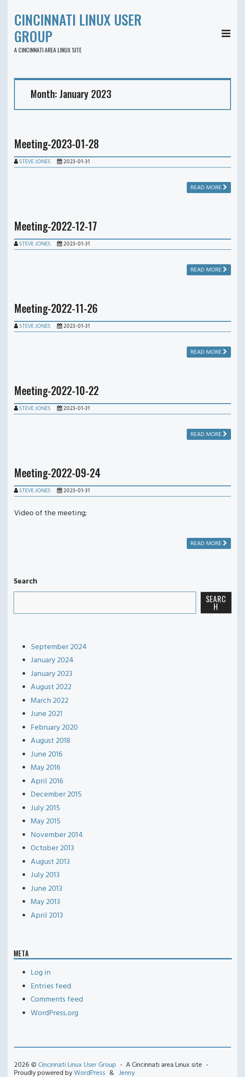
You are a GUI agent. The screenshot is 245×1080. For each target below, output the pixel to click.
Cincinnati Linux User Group (78, 27)
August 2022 (51, 687)
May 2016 (45, 768)
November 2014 (57, 835)
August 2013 (50, 862)
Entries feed (51, 986)
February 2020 (54, 728)
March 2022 (49, 701)
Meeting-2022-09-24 (57, 472)
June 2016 (47, 754)
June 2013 (46, 889)
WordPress (89, 1073)
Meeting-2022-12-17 (55, 226)
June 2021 (47, 714)
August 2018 (50, 741)
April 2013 (47, 916)
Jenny (127, 1073)
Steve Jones (35, 161)
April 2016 (47, 781)
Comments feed (57, 999)
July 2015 (45, 808)
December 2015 (56, 794)
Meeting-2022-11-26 (55, 308)
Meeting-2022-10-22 (56, 390)
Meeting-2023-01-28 (56, 143)
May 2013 (45, 902)
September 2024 (59, 647)
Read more (209, 188)
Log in (41, 973)
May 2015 (45, 821)
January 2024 (52, 660)
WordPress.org (54, 1013)
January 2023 (51, 674)
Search (25, 581)
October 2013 (52, 848)
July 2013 (45, 875)
